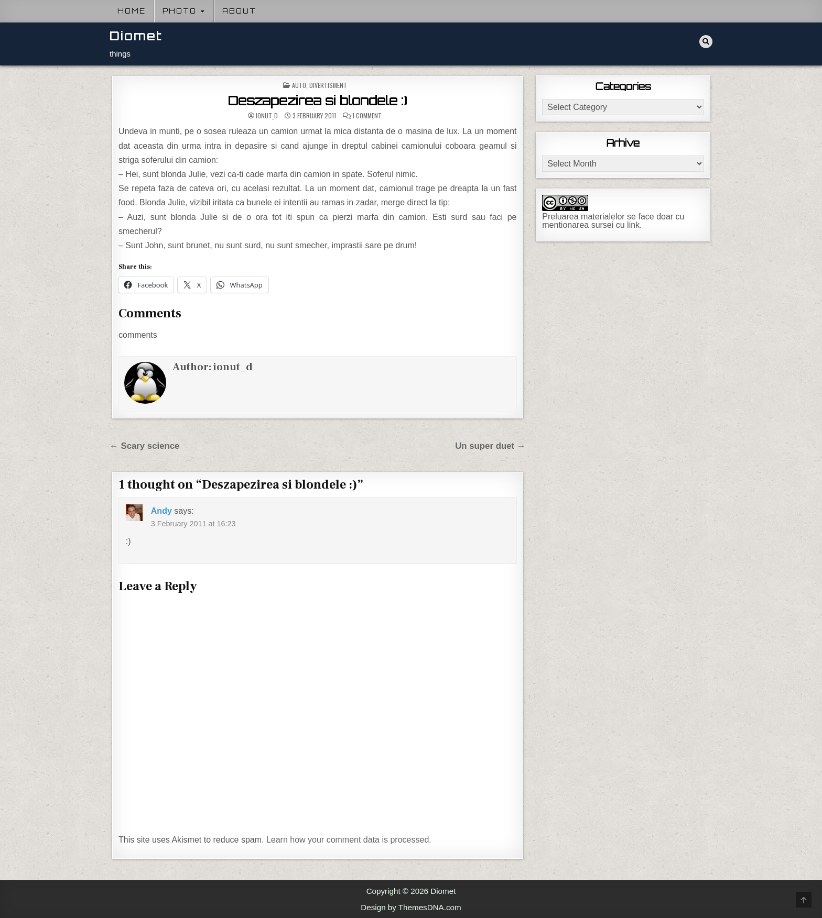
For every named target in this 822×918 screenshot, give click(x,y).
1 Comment (367, 116)
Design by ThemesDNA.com (411, 907)
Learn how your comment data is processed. (348, 839)
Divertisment (328, 85)
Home (131, 11)
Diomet (136, 36)
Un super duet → (490, 446)
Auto (299, 85)
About (239, 11)
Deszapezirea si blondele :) (317, 100)
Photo (180, 11)
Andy (161, 510)
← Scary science (144, 446)
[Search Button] (705, 41)
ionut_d (267, 116)
